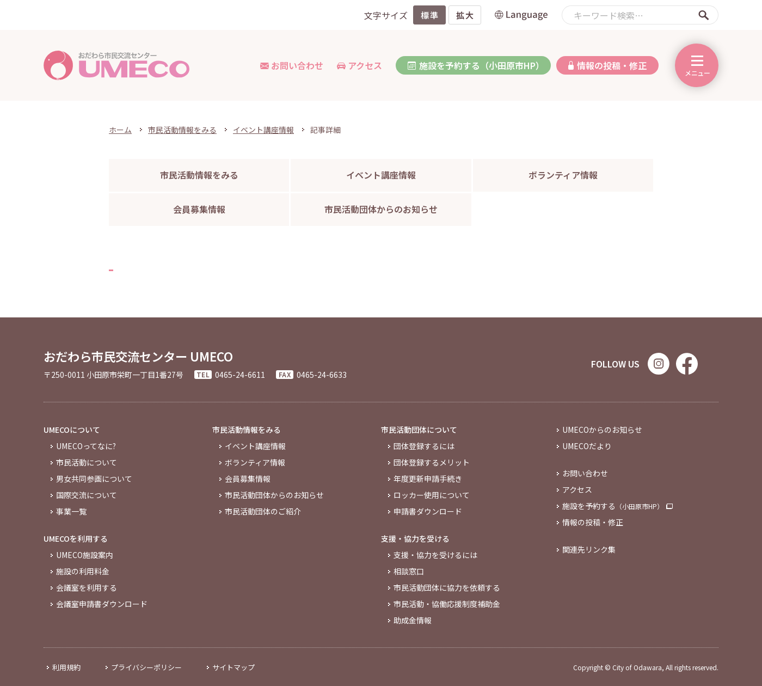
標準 (430, 15)
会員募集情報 (199, 209)
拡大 (465, 15)
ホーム (120, 129)
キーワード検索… (608, 15)
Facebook (687, 364)
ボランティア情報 (563, 174)
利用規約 (66, 667)
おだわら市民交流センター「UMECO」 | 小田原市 (117, 65)
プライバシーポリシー (146, 667)
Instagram (658, 364)
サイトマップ (233, 667)
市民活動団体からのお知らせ (381, 209)
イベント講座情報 (263, 129)
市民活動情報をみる (182, 129)
